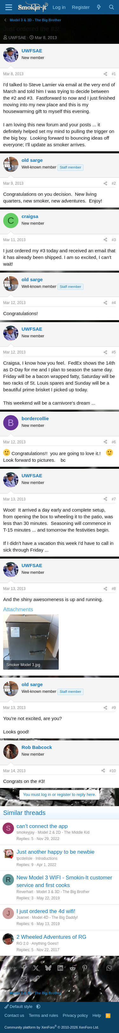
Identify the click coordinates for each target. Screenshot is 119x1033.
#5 (114, 352)
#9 (114, 707)
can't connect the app (42, 826)
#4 (114, 303)
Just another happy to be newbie (56, 852)
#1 (114, 74)
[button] (38, 1006)
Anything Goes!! (44, 943)
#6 (114, 442)
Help (97, 1015)
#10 (112, 771)
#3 (114, 240)
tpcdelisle (24, 858)
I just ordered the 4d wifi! (46, 911)
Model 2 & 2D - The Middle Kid (63, 832)
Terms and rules (43, 1015)
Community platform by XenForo (51, 1027)
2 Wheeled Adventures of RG (51, 937)
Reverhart (25, 892)
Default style (19, 1006)
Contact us (14, 1015)
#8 (114, 588)
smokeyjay (26, 832)
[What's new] (99, 7)
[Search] (111, 7)
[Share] (105, 74)
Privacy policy (75, 1015)
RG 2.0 (23, 943)
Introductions (46, 858)
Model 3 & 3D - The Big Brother (62, 892)
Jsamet (23, 917)
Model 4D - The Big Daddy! (55, 917)
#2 (114, 183)
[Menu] (8, 7)
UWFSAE (17, 37)
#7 (114, 499)
